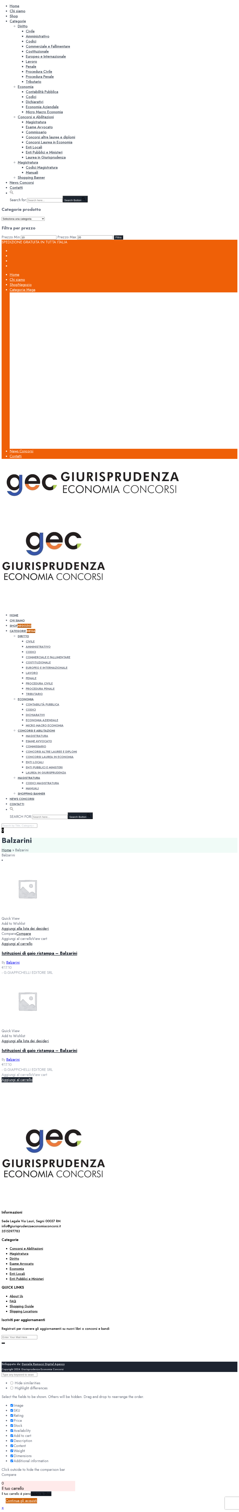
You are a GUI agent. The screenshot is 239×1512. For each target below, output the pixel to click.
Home (14, 6)
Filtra (118, 237)
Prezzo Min (11, 237)
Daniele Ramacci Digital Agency (43, 1364)
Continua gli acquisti (21, 1500)
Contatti (16, 187)
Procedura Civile (39, 71)
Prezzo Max (66, 237)
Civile (30, 31)
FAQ (13, 1301)
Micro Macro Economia (44, 112)
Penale (31, 66)
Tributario (33, 81)
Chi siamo (17, 11)
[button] (12, 193)
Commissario (36, 132)
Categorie (18, 21)
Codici (31, 41)
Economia (25, 86)
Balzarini (13, 962)
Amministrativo (37, 36)
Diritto (23, 26)
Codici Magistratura (42, 167)
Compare (23, 933)
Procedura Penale (40, 76)
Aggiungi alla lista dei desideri (25, 928)
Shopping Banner (31, 177)
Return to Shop (41, 1493)
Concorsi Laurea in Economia (49, 142)
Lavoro (31, 61)
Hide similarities (25, 1383)
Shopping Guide (22, 1306)
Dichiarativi (34, 102)
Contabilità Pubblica (42, 91)
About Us (16, 1296)
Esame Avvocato (39, 127)
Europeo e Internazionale (46, 56)
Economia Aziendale (42, 107)
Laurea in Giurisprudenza (46, 157)
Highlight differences (29, 1388)
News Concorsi (22, 182)
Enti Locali (34, 147)
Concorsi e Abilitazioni (36, 117)
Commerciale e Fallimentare (48, 46)
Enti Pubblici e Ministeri (44, 152)
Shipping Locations (23, 1311)
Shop (14, 16)
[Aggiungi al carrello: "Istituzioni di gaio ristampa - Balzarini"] (17, 943)
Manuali (32, 172)
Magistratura (36, 122)
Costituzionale (37, 51)
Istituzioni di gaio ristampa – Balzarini (39, 953)
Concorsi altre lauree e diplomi (50, 137)
